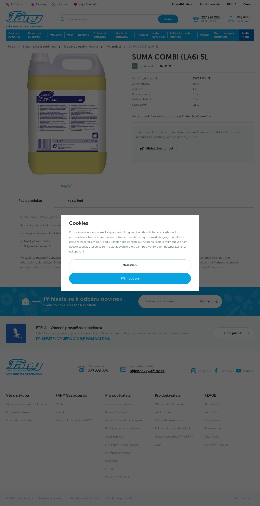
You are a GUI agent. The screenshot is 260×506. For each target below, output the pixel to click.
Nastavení (130, 265)
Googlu (105, 241)
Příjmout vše (130, 278)
